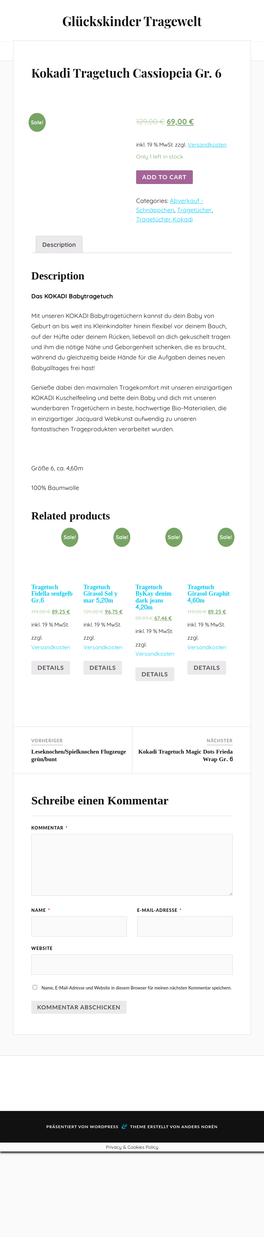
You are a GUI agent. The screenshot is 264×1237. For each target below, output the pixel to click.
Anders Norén (200, 1212)
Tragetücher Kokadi (164, 238)
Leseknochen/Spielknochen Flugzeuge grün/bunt (78, 840)
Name (40, 995)
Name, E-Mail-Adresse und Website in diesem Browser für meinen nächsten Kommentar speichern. (137, 1073)
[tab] (59, 329)
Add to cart (164, 196)
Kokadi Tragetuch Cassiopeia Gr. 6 (93, 81)
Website (42, 1033)
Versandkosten (207, 164)
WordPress (104, 1212)
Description (59, 329)
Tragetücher (194, 229)
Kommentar (49, 912)
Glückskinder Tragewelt (132, 21)
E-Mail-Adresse (159, 995)
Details (50, 752)
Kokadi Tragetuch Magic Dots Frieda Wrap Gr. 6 (185, 840)
